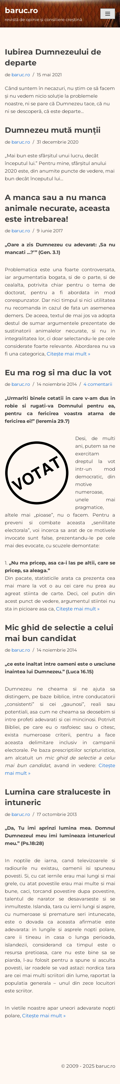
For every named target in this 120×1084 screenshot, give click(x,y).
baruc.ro (21, 74)
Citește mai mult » (68, 354)
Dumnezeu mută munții (52, 130)
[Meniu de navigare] (107, 13)
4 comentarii (98, 384)
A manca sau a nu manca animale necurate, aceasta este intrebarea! (57, 208)
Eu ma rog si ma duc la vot (58, 372)
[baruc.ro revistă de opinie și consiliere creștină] (43, 13)
